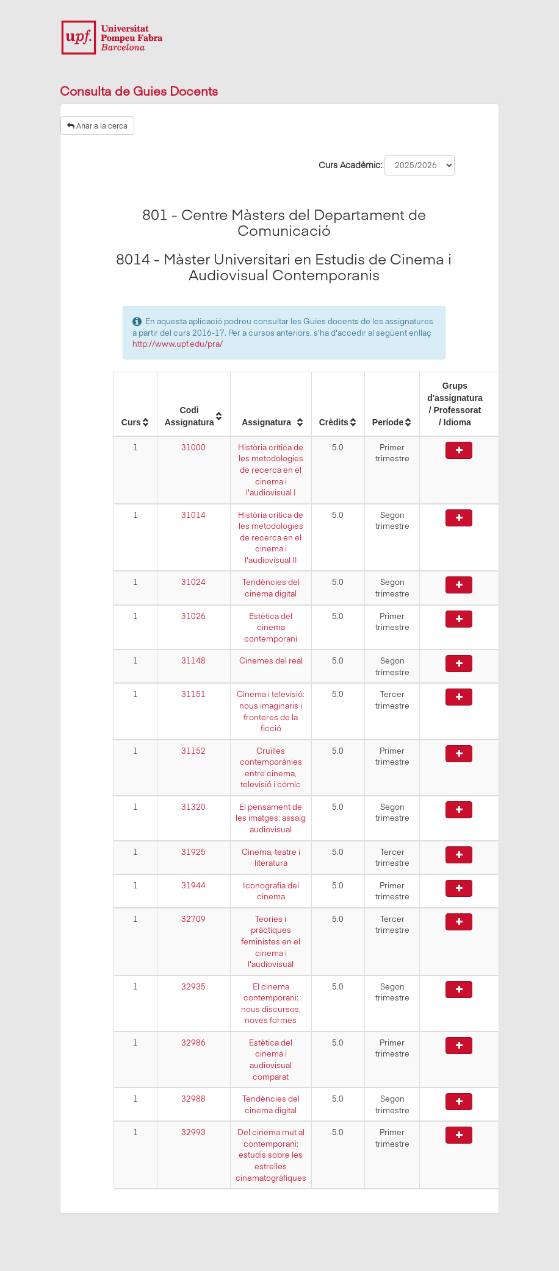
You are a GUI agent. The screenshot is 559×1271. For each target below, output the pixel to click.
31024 (193, 581)
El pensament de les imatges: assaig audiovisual (271, 818)
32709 (193, 918)
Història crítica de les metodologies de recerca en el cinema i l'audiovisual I (270, 470)
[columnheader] (135, 404)
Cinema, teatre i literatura (271, 857)
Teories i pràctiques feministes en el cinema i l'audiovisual (270, 941)
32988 (193, 1098)
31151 (193, 694)
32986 (193, 1042)
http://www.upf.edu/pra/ (177, 343)
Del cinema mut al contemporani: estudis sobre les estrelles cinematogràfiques (271, 1155)
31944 (193, 885)
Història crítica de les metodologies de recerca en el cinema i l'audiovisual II (270, 537)
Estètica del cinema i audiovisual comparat (270, 1059)
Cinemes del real (271, 660)
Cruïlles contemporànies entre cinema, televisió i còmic (271, 767)
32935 (193, 986)
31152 (193, 750)
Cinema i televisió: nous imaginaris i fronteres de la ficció (271, 711)
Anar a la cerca (97, 125)
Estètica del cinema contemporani (270, 627)
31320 (193, 806)
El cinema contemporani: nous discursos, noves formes (271, 1003)
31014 (193, 514)
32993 (193, 1132)
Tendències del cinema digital (271, 587)
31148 (193, 660)
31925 (193, 851)
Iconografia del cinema (271, 891)
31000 (193, 447)
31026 (193, 616)
